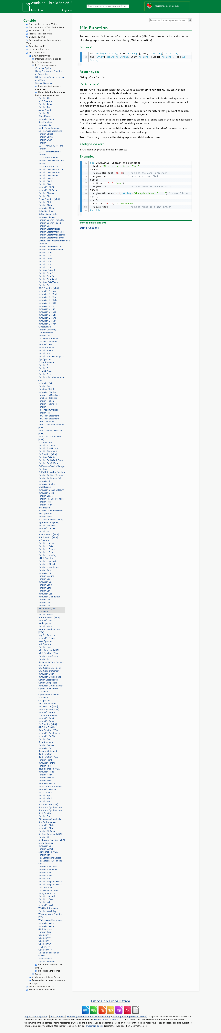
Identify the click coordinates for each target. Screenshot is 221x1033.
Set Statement (45, 792)
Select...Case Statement (50, 130)
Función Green (45, 495)
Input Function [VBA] (48, 522)
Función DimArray (47, 329)
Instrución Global (46, 483)
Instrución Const (46, 216)
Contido (29, 20)
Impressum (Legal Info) (36, 1016)
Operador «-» (44, 934)
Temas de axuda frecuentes (42, 989)
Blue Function (45, 122)
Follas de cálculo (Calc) (40, 30)
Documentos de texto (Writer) (43, 24)
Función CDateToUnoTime (51, 160)
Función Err (44, 368)
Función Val (44, 902)
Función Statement (47, 451)
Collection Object (46, 211)
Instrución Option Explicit (50, 685)
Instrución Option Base (49, 676)
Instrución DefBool (47, 294)
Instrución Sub (45, 845)
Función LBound (46, 575)
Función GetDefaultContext (51, 460)
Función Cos (44, 225)
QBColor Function (47, 727)
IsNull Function (45, 558)
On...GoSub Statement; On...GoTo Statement (49, 669)
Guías (38, 973)
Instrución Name (46, 638)
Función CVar (45, 261)
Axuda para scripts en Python (46, 977)
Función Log (44, 605)
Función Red (44, 739)
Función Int (43, 531)
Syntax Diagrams (43, 83)
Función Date (44, 267)
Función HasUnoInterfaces (51, 498)
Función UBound (46, 896)
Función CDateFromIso (49, 172)
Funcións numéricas (48, 656)
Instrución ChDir (46, 187)
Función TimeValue (47, 869)
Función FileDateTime (49, 394)
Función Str (44, 836)
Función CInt (44, 202)
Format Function (46, 421)
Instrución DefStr (47, 320)
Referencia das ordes (45, 65)
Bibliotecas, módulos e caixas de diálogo (49, 79)
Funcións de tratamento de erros (51, 379)
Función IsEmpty (46, 549)
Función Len (44, 590)
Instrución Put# (46, 721)
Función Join (44, 569)
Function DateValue (48, 282)
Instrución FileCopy (47, 391)
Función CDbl (45, 181)
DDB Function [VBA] (48, 288)
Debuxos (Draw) (37, 36)
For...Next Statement (48, 415)
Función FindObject (47, 403)
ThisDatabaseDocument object (50, 862)
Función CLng (45, 205)
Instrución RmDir (46, 762)
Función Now (44, 647)
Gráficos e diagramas (39, 49)
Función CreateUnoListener (51, 234)
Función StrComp (46, 831)
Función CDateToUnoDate (51, 169)
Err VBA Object (45, 371)
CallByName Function (48, 127)
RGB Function (45, 753)
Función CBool (45, 133)
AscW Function (45, 110)
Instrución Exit (45, 383)
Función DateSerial (47, 279)
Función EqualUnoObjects (51, 356)
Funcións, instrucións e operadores (48, 87)
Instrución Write (46, 926)
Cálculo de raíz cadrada (49, 819)
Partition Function (47, 703)
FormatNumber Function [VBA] (50, 432)
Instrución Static (46, 825)
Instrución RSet (46, 771)
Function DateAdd (47, 270)
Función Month (45, 626)
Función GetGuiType (48, 463)
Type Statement (46, 887)
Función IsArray (46, 543)
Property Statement (48, 715)
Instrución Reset (46, 747)
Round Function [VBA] (49, 768)
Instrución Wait (46, 905)
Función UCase (45, 899)
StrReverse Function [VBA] (51, 839)
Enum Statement (46, 347)
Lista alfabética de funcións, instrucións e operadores (50, 94)
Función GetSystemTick (49, 478)
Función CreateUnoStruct (50, 246)
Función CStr (44, 255)
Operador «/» (44, 943)
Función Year (44, 931)
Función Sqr (44, 816)
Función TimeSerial (47, 866)
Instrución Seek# (46, 783)
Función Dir (44, 335)
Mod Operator (45, 623)
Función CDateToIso (48, 175)
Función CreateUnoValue (50, 249)
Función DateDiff (46, 273)
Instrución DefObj (47, 314)
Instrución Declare (47, 291)
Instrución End (45, 344)
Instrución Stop (45, 828)
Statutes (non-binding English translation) (88, 1016)
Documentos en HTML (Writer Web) (46, 27)
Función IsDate (45, 546)
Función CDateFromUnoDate (48, 165)
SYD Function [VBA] (48, 851)
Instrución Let (45, 593)
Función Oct (44, 658)
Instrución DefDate (47, 300)
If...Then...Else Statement (50, 510)
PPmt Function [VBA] (48, 709)
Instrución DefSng (47, 317)
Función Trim (44, 878)
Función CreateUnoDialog (51, 231)
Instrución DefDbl (47, 302)
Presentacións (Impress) (41, 33)
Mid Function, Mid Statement (47, 610)
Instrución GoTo (46, 492)
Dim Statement (45, 332)
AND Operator (45, 101)
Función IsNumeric (47, 561)
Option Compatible (47, 213)
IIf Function (44, 507)
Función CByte (45, 136)
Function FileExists (47, 397)
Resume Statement (47, 750)
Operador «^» (45, 949)
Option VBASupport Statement (48, 690)
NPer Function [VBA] (48, 650)
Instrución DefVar (47, 323)
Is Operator (44, 540)
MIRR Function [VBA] (49, 617)
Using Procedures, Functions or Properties (49, 73)
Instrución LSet (45, 581)
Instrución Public (46, 718)
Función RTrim (45, 774)
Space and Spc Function (50, 807)
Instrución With (46, 923)
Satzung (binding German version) (129, 1016)
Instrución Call (45, 124)
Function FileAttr (46, 389)
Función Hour (45, 504)
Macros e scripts (37, 52)
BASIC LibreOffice (41, 55)
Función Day (44, 285)
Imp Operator (45, 513)
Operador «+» (45, 940)
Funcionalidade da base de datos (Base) (43, 42)
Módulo (35, 10)
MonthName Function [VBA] (49, 631)
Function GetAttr (46, 457)
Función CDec (45, 184)
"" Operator (43, 946)
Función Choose (46, 193)
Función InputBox (47, 525)
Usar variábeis (45, 958)
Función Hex (44, 501)
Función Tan (44, 854)
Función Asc (44, 107)
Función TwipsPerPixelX (50, 881)
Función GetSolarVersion (50, 475)
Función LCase (45, 578)
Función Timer (45, 875)
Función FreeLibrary (48, 448)
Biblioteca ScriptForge (49, 970)
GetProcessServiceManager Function (51, 468)
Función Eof (44, 353)
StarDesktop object (47, 822)
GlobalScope (44, 116)
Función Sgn (44, 795)
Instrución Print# (46, 712)
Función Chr (44, 196)
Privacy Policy (57, 1016)
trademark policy (94, 1025)
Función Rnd (44, 765)
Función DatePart (47, 276)
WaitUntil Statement (48, 908)
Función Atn (44, 113)
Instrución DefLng (47, 311)
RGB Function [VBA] (48, 756)
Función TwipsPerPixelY (50, 884)
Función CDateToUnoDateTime (49, 150)
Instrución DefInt (46, 308)
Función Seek (44, 780)
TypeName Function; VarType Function (48, 892)
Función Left (44, 587)
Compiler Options (43, 68)
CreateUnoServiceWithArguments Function (51, 242)
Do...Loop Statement (48, 338)
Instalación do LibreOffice (41, 986)
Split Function (45, 813)
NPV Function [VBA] (48, 653)
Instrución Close (46, 208)
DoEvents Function (47, 341)
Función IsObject (46, 564)
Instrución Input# (46, 528)
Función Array (45, 104)
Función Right (45, 759)
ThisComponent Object (49, 857)
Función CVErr (45, 264)
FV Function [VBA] (47, 454)
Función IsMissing (47, 555)
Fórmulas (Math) (37, 46)
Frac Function (45, 442)
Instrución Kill (45, 572)
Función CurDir (45, 258)
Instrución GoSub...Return (51, 489)
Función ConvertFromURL (51, 219)
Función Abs (44, 98)
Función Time (44, 872)
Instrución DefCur (47, 297)
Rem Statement (46, 742)
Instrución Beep (46, 119)
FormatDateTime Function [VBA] (51, 426)
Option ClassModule (48, 679)
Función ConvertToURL (49, 222)
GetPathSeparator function (51, 472)
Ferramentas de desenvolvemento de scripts (47, 982)
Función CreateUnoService (51, 237)
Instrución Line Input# (49, 596)
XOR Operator (45, 928)
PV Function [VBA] (47, 724)
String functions (89, 227)
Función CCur (45, 139)
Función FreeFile (46, 445)
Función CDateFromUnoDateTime (50, 144)
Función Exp (44, 386)
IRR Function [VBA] (48, 537)
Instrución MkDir (46, 620)
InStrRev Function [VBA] (50, 519)
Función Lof (44, 602)
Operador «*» (44, 937)
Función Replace (46, 745)
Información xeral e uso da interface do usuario (46, 60)
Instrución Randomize (49, 733)
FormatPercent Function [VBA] (50, 438)
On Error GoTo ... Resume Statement (51, 663)
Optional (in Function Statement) (48, 696)
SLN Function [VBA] (48, 804)
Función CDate (45, 178)
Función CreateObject (49, 228)
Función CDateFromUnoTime (48, 156)
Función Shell (45, 798)
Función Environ (46, 350)
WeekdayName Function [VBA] (50, 916)
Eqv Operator (44, 359)
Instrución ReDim (46, 736)
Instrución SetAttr (47, 789)
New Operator (45, 641)
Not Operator (45, 644)
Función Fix (44, 412)
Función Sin (44, 801)
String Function (45, 842)
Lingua (65, 10)
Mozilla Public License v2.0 (107, 1019)
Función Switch (45, 848)
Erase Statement (46, 362)
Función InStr (45, 516)
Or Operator (44, 700)
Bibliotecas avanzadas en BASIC (48, 966)
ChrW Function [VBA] (49, 199)
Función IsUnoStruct (48, 567)
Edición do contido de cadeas (48, 954)
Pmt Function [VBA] (48, 706)
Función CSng (45, 252)
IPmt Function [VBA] (48, 534)
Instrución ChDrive (47, 190)
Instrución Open (46, 673)
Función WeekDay (47, 911)
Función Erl (43, 365)
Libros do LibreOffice (110, 1000)
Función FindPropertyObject (48, 408)
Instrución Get (45, 480)
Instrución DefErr (46, 305)
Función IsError (46, 552)
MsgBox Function (47, 635)
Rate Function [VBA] (48, 730)
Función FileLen (46, 400)
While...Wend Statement (50, 920)
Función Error (45, 374)
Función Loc (44, 599)
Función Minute (46, 614)
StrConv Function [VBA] (50, 834)
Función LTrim (45, 584)
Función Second (46, 777)
